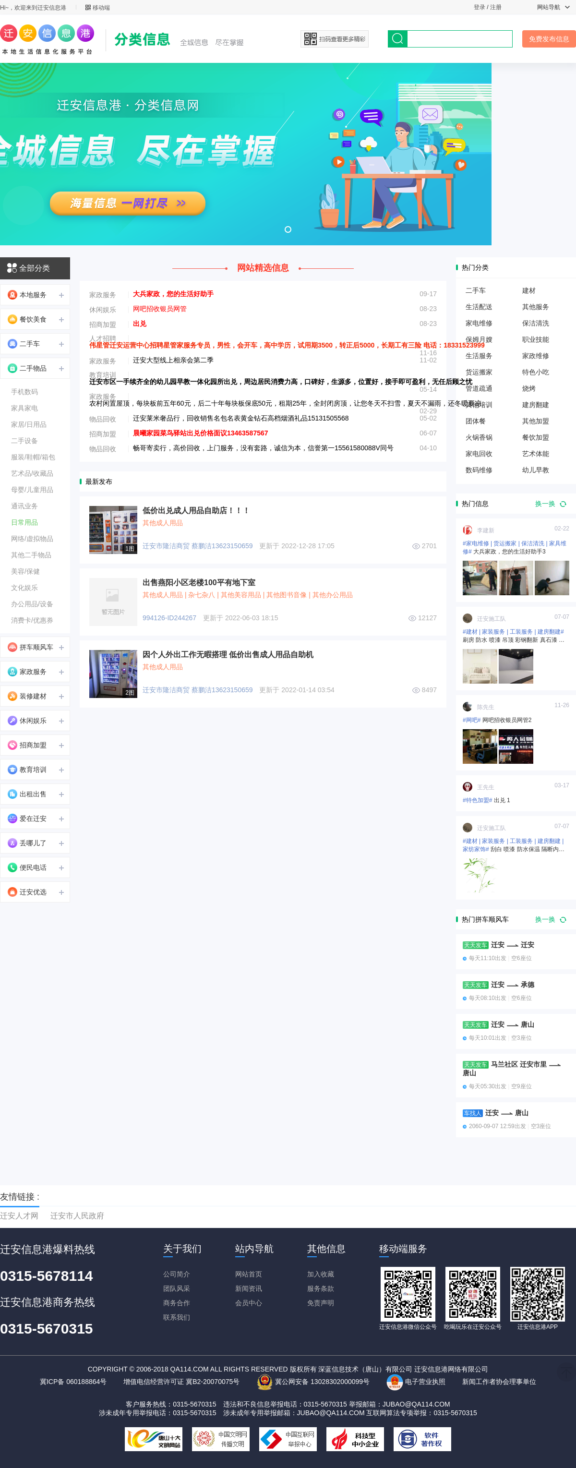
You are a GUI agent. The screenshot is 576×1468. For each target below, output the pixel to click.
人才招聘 (102, 338)
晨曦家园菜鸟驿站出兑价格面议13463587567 (200, 433)
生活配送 (479, 307)
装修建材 (27, 696)
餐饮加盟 (535, 437)
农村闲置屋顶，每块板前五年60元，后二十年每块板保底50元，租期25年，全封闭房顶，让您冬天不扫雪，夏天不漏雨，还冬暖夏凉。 (288, 403)
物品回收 (102, 419)
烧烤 (529, 388)
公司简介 (176, 1274)
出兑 (139, 323)
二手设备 (24, 441)
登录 (479, 7)
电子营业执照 (415, 1381)
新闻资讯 (248, 1288)
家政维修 (535, 356)
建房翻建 (535, 405)
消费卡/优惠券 (32, 620)
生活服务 (479, 356)
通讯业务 (24, 506)
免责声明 (320, 1303)
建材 (529, 290)
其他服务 (535, 307)
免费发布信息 (549, 39)
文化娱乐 (24, 587)
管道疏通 (479, 388)
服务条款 (320, 1288)
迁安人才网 (19, 1216)
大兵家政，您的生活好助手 (173, 293)
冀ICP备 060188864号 (73, 1381)
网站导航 (553, 7)
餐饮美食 (27, 319)
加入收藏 (320, 1274)
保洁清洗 (535, 323)
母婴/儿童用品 (32, 489)
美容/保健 (25, 571)
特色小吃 (535, 372)
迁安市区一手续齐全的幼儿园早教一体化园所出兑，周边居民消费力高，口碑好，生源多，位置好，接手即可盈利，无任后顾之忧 (280, 381)
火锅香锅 (479, 437)
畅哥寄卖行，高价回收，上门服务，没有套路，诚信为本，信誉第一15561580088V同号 (263, 448)
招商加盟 (27, 745)
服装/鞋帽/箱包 (33, 457)
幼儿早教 (535, 470)
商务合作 (176, 1303)
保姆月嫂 (479, 339)
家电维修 (479, 323)
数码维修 (479, 470)
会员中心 (248, 1303)
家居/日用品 (29, 424)
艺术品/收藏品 (32, 473)
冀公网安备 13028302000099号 (313, 1381)
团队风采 (176, 1288)
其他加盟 (535, 421)
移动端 (97, 7)
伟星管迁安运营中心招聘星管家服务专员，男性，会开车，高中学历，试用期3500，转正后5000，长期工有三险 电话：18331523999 (287, 345)
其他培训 (479, 405)
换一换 (550, 503)
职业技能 (535, 339)
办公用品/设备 (32, 604)
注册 (496, 7)
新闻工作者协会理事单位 (499, 1381)
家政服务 (27, 671)
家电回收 (479, 453)
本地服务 (27, 295)
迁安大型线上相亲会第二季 (173, 360)
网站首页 (248, 1274)
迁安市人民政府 (77, 1216)
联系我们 (176, 1317)
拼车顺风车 (30, 647)
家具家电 (24, 408)
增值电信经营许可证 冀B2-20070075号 (181, 1381)
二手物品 (27, 368)
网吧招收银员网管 (160, 308)
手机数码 (24, 392)
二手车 (24, 344)
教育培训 (27, 769)
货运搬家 (479, 372)
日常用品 (24, 522)
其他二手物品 (31, 555)
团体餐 (476, 421)
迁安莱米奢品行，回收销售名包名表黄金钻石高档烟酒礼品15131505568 (241, 418)
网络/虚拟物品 (32, 538)
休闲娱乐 (27, 720)
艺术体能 (535, 453)
